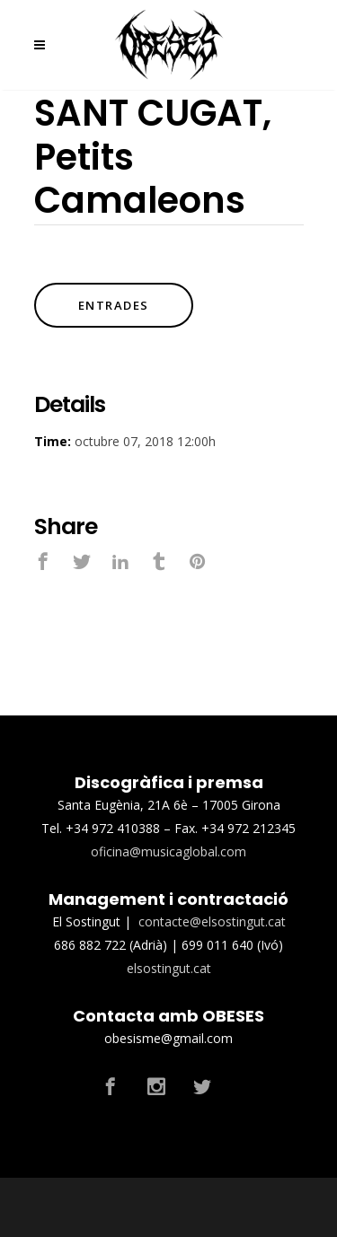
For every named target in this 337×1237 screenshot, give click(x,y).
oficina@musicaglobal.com (168, 851)
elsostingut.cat (169, 968)
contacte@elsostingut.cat (212, 921)
